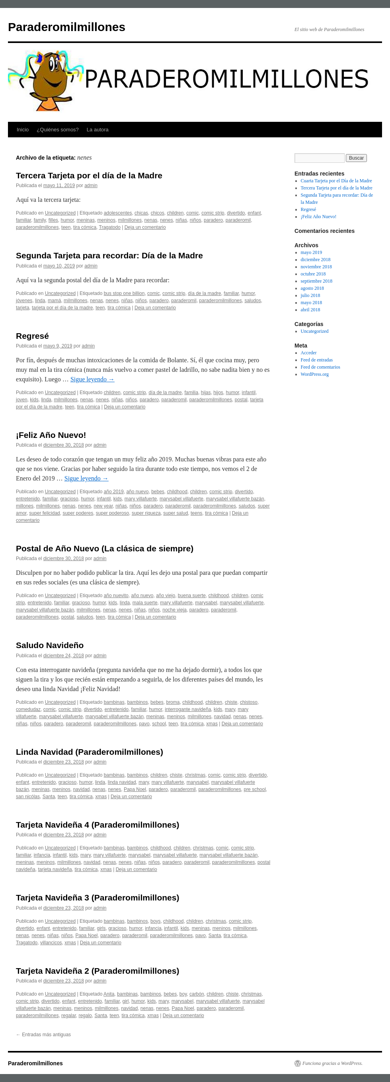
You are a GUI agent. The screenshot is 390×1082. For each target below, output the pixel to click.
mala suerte (145, 602)
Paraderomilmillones (66, 26)
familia (191, 392)
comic (192, 213)
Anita (108, 994)
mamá (54, 300)
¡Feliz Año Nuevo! (51, 434)
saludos (252, 300)
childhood (177, 491)
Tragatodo (110, 227)
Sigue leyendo (92, 379)
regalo (85, 1015)
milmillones (130, 220)
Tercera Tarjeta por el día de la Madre (89, 175)
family (40, 220)
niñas (181, 220)
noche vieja (174, 610)
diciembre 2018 (316, 259)
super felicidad (44, 513)
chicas (141, 213)
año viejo (165, 595)
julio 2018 (310, 295)
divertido (236, 213)
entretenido (28, 499)
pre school (254, 789)
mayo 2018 (311, 302)
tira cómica (84, 227)
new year (103, 506)
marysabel (206, 602)
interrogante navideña (188, 709)
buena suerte (192, 595)
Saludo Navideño (50, 645)
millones (24, 506)
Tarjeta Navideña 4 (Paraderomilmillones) (97, 824)
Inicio (23, 130)
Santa (49, 796)
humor (67, 220)
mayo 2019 (311, 252)
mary (230, 709)
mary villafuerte (141, 499)
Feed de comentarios (320, 367)
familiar (23, 220)
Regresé (32, 335)
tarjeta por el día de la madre (62, 308)
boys (155, 921)
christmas (195, 775)
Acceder (309, 352)
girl (126, 1001)
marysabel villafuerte (181, 499)
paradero (213, 220)
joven (21, 399)
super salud (175, 513)
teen (65, 227)
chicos (157, 213)
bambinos (137, 702)
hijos (218, 392)
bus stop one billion (124, 293)
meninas (86, 220)
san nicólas (28, 796)
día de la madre (204, 293)
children (175, 213)
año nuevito (116, 595)
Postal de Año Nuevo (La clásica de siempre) (104, 548)
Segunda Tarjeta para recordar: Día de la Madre (109, 255)
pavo (144, 724)
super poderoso (112, 513)
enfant (254, 213)
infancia (42, 855)
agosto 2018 (312, 288)
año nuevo (137, 491)
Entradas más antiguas (43, 1034)
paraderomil (238, 220)
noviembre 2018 (316, 267)
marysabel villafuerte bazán (235, 499)
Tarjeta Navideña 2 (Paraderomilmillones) (97, 970)
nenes (166, 220)
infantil (249, 392)
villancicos (51, 942)
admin (91, 185)
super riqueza (146, 513)
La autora (98, 130)
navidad (222, 716)
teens (196, 513)
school (159, 724)
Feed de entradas (317, 360)
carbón (196, 994)
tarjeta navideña (55, 869)
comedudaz (28, 709)
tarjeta (22, 308)
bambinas (114, 702)
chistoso (248, 702)
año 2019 (114, 491)
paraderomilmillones (37, 227)
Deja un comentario (145, 227)
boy (183, 994)
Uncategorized (60, 213)
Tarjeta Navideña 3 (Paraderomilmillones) (97, 897)
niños (195, 220)
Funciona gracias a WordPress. (332, 1063)
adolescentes (118, 213)
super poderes (77, 513)
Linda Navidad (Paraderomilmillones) (89, 751)
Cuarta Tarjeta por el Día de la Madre (336, 181)
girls (101, 928)
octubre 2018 (313, 274)
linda (40, 300)
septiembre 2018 (317, 281)
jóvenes (24, 300)
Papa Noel (135, 789)
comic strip (212, 213)
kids (34, 399)
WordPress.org (315, 374)
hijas (206, 392)
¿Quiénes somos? (58, 130)
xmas (212, 724)
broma (172, 702)
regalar (68, 1015)
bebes (157, 491)
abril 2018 (310, 309)
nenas (151, 220)
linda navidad (122, 782)
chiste (231, 702)
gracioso (69, 499)
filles (53, 220)
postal (241, 399)
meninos (106, 220)
